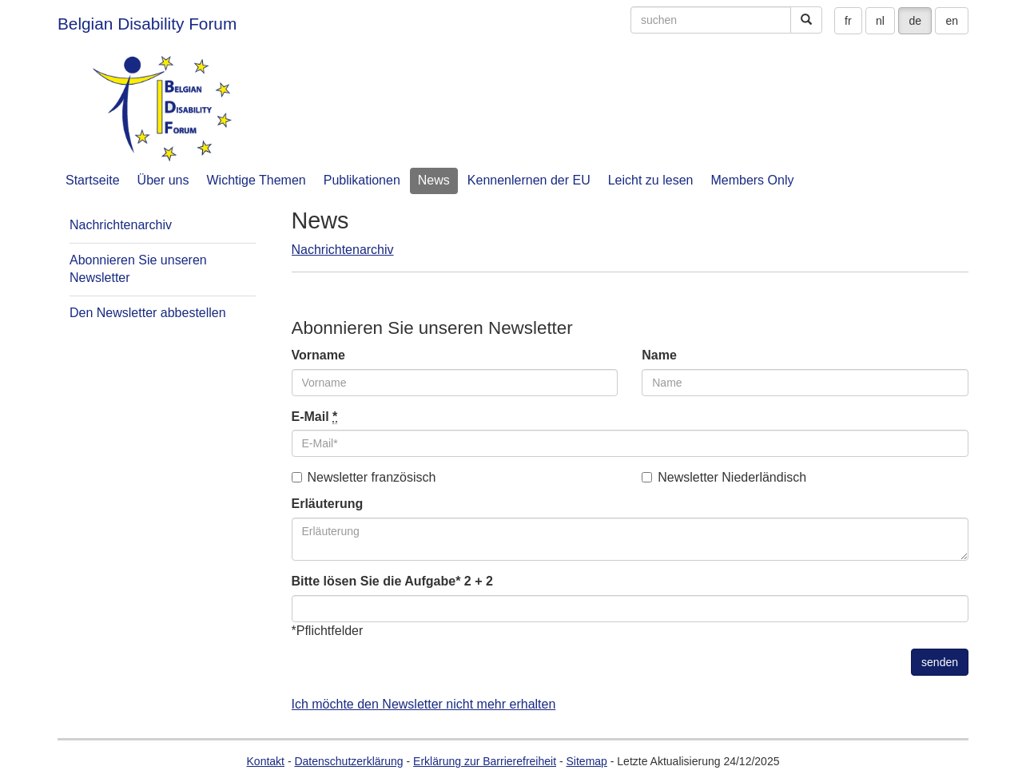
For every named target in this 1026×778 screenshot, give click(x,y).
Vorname (318, 355)
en (951, 20)
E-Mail (315, 417)
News (434, 180)
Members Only (751, 180)
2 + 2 (478, 581)
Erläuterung (328, 503)
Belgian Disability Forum (147, 23)
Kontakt (265, 761)
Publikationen (362, 180)
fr (848, 20)
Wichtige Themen (256, 180)
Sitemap (587, 761)
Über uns (163, 180)
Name (659, 355)
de (915, 20)
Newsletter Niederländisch (724, 477)
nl (880, 20)
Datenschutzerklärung (348, 761)
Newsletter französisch (364, 477)
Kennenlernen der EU (529, 180)
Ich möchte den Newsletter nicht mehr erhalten (424, 704)
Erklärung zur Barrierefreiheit (484, 761)
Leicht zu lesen (651, 180)
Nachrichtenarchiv (343, 249)
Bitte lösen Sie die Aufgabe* (376, 581)
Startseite (93, 180)
